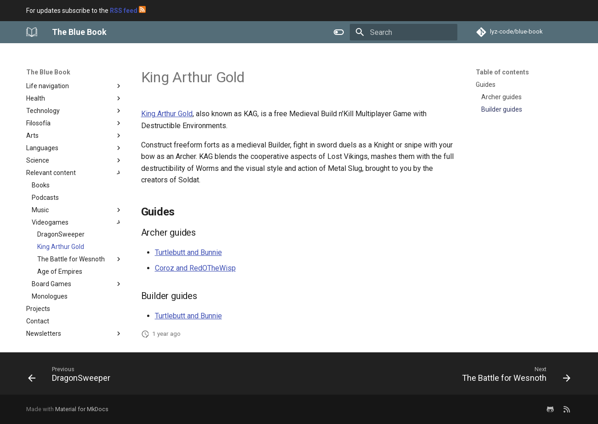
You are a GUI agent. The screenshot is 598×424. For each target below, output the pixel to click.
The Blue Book (48, 72)
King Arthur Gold (167, 113)
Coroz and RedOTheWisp (195, 268)
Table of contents (502, 72)
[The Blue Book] (32, 32)
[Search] (403, 32)
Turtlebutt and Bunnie (188, 252)
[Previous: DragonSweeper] (72, 376)
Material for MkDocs (81, 409)
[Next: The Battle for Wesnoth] (513, 376)
